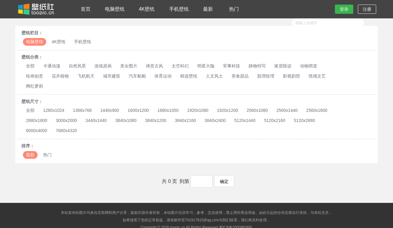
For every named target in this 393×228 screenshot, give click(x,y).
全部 (30, 65)
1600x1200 (138, 110)
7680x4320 (66, 130)
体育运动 (163, 76)
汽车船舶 (137, 76)
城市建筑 (111, 76)
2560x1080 (257, 110)
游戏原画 (103, 65)
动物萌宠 (308, 65)
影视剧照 (291, 76)
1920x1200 (227, 110)
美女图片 (128, 65)
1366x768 (82, 110)
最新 (208, 9)
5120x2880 (304, 120)
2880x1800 (36, 120)
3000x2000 (66, 120)
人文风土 (214, 76)
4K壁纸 (147, 9)
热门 (234, 9)
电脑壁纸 (114, 9)
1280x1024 (53, 110)
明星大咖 (205, 65)
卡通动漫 (51, 65)
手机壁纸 (179, 9)
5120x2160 (274, 120)
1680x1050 (168, 110)
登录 (344, 9)
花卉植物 (60, 76)
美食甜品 (240, 76)
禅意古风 (154, 65)
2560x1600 (316, 110)
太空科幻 (180, 65)
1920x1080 (197, 110)
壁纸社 (35, 9)
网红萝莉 (34, 86)
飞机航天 (86, 76)
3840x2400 (215, 120)
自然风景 (77, 65)
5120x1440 (244, 120)
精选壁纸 (188, 76)
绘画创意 (34, 76)
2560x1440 (287, 110)
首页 (86, 9)
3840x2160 (185, 120)
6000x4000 (36, 130)
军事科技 (231, 65)
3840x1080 (125, 120)
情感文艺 (317, 76)
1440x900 (109, 110)
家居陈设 (282, 65)
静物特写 (257, 65)
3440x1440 (96, 120)
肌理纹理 (265, 76)
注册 (367, 9)
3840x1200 (155, 120)
